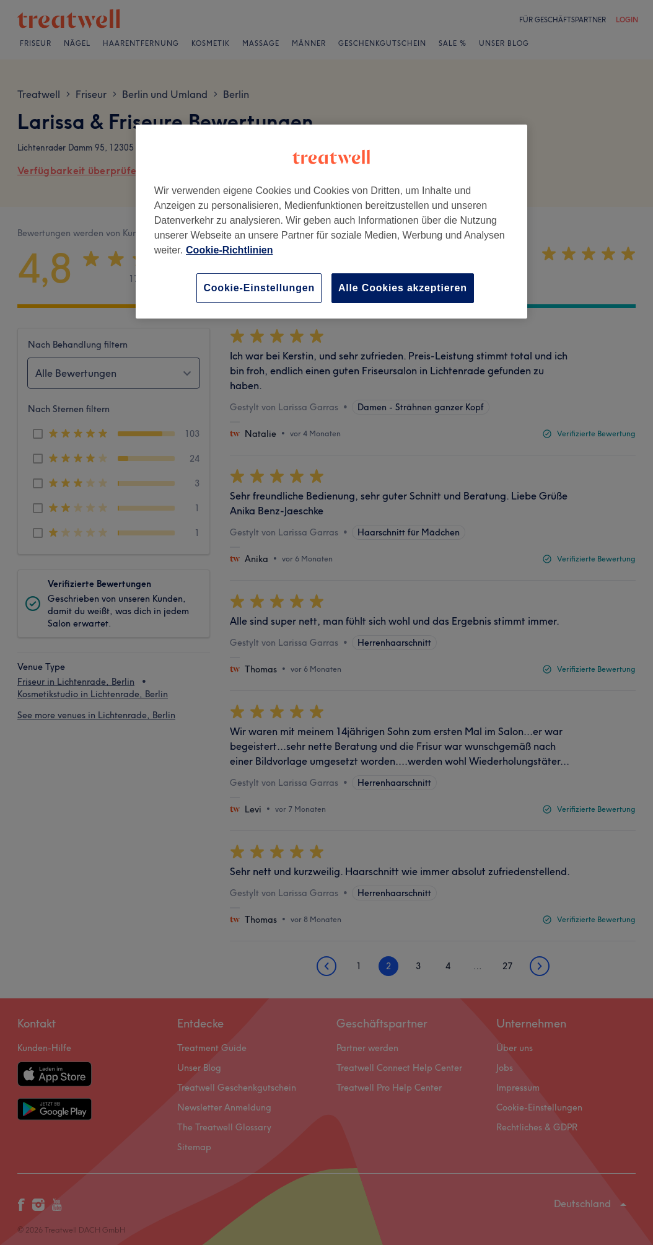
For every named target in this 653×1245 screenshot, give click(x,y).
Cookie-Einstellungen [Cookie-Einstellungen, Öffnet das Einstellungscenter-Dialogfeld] (259, 288)
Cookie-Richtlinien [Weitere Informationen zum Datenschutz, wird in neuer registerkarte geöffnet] (229, 250)
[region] (331, 222)
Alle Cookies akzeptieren (402, 288)
